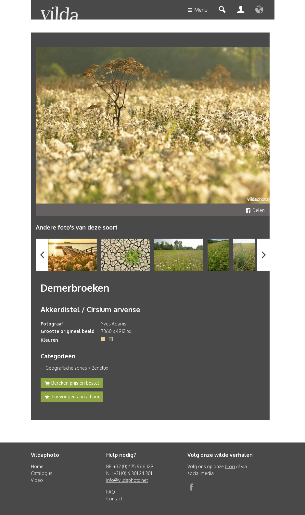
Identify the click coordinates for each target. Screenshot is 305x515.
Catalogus (41, 473)
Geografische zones (66, 368)
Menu (197, 10)
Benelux (100, 368)
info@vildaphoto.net (127, 480)
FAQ (110, 492)
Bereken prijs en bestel (71, 383)
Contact (114, 498)
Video (37, 480)
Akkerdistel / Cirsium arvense (90, 309)
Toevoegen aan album (71, 397)
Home (37, 466)
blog (230, 466)
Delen (255, 210)
